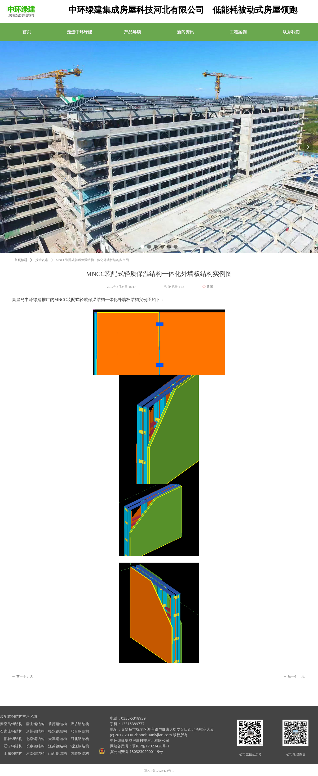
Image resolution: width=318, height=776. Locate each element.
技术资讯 (41, 260)
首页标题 (21, 260)
